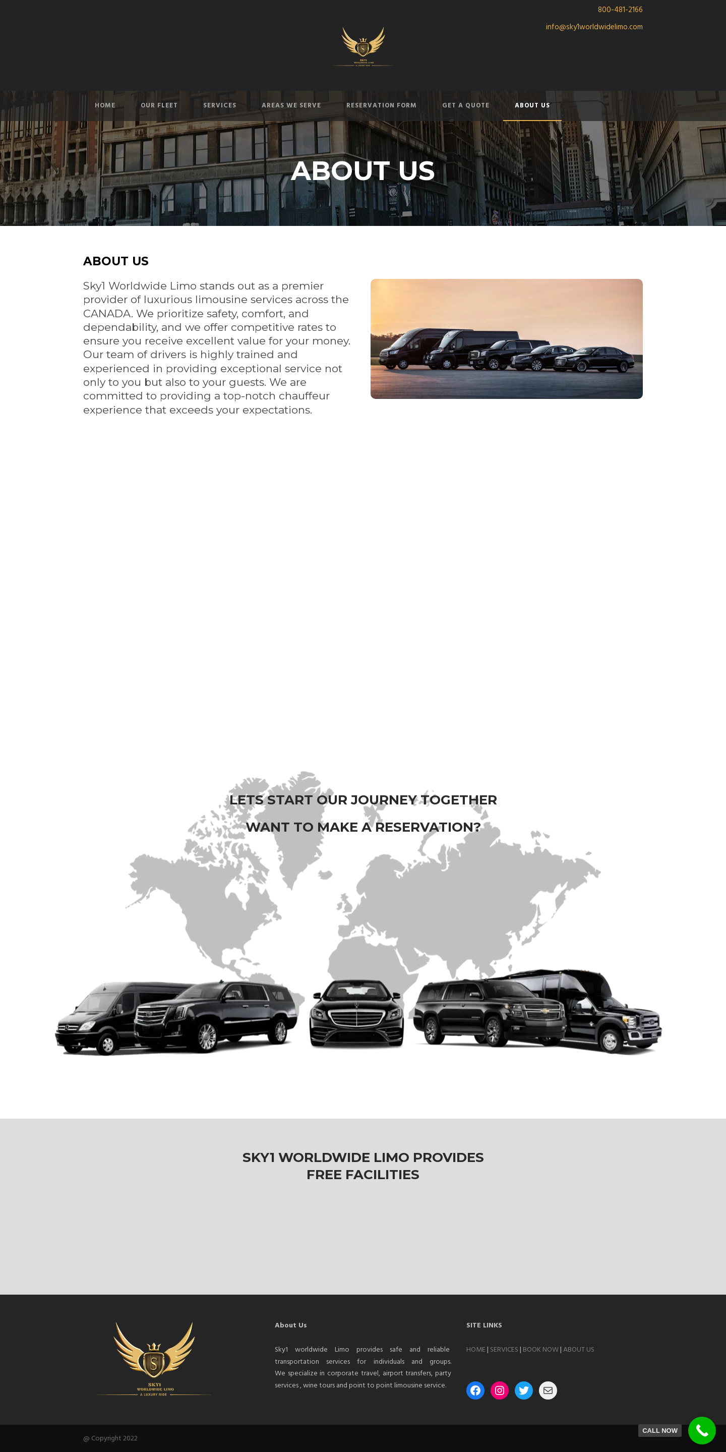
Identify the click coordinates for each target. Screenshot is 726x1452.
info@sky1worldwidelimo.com (594, 27)
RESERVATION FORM (381, 105)
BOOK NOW (541, 1350)
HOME (105, 105)
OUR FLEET (159, 105)
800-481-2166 (620, 10)
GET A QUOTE (466, 105)
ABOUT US (532, 105)
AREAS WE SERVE (291, 105)
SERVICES (219, 105)
